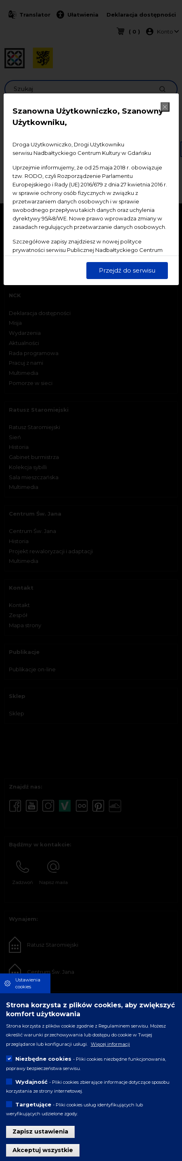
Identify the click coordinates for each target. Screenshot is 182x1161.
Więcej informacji (110, 1044)
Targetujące (33, 1105)
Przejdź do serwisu (127, 270)
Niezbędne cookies (43, 1059)
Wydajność (31, 1082)
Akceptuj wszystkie (43, 1150)
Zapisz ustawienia (40, 1132)
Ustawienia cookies (27, 984)
